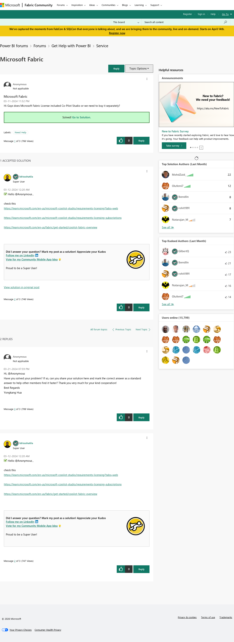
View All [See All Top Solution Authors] (168, 227)
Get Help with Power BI (71, 45)
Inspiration (77, 4)
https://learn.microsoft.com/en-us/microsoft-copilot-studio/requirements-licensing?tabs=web (61, 208)
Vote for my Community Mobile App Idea (32, 259)
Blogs (125, 4)
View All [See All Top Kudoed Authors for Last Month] (168, 304)
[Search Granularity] (126, 22)
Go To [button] (225, 14)
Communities (108, 4)
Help (213, 13)
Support (154, 4)
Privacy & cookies (187, 617)
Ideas (92, 4)
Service (102, 45)
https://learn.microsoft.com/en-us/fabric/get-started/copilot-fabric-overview (50, 227)
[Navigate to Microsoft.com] (10, 5)
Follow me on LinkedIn (20, 255)
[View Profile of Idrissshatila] (26, 176)
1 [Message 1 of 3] (14, 140)
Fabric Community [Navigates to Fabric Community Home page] (38, 5)
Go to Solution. (81, 117)
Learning (139, 4)
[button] (116, 68)
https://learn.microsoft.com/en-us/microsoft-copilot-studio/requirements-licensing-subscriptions (63, 218)
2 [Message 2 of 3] (14, 299)
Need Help (20, 132)
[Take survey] (174, 145)
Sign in (201, 13)
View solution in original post (21, 287)
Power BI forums (14, 45)
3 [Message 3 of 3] (14, 408)
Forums (61, 4)
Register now (117, 33)
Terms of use (208, 617)
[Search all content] (185, 22)
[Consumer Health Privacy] (48, 630)
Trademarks (225, 617)
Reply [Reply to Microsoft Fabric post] (141, 140)
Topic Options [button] (138, 68)
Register (187, 13)
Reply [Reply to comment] (141, 307)
